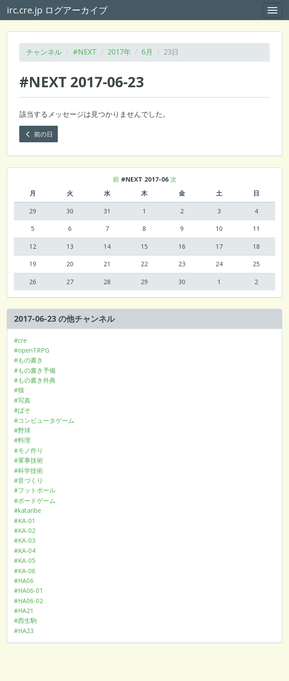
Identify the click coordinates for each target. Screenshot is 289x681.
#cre (20, 340)
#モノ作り (28, 450)
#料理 (22, 440)
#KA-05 (24, 560)
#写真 (22, 400)
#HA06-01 (28, 590)
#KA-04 (24, 550)
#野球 (22, 430)
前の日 (38, 134)
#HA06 (24, 580)
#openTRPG (31, 350)
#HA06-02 (28, 600)
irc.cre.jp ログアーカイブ (57, 10)
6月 (147, 52)
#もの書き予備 (35, 370)
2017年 (119, 52)
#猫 (19, 390)
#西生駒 (25, 620)
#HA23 (24, 630)
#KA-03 (24, 540)
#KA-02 (24, 530)
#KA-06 (24, 570)
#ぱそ (22, 410)
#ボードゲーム (35, 500)
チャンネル (44, 52)
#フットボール (35, 490)
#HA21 (24, 610)
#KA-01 (24, 520)
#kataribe (27, 510)
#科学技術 (28, 470)
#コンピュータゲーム (44, 420)
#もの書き (28, 360)
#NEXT (85, 52)
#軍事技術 (28, 460)
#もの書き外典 (35, 380)
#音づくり (28, 480)
